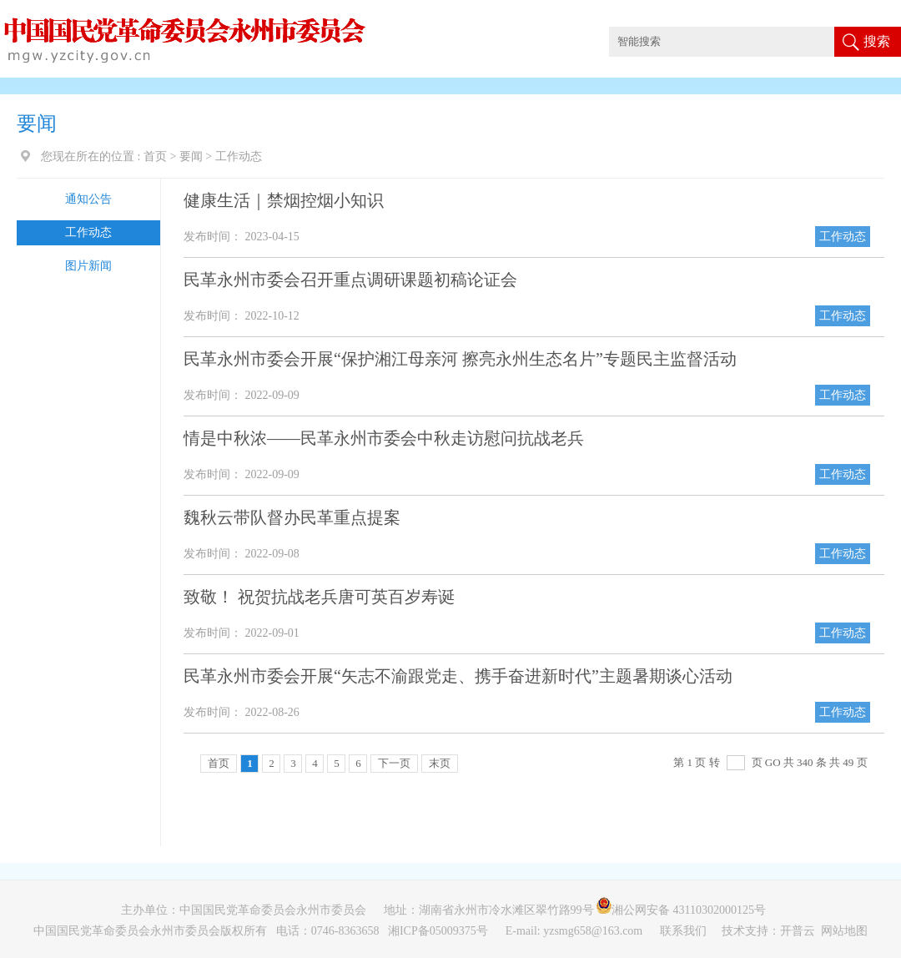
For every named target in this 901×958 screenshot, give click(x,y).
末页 (439, 763)
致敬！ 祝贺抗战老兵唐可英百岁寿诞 (319, 596)
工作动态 (88, 232)
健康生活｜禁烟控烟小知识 (284, 200)
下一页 (394, 763)
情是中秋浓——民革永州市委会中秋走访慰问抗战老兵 (384, 438)
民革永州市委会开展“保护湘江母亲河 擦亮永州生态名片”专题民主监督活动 (460, 359)
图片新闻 (88, 266)
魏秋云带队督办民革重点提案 (292, 517)
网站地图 (844, 931)
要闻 (191, 156)
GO (773, 762)
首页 (155, 156)
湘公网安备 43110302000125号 (685, 910)
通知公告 (88, 199)
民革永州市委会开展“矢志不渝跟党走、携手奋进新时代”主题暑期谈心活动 (458, 676)
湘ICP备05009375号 (438, 931)
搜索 (876, 41)
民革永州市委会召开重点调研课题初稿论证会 (350, 279)
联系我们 (685, 931)
